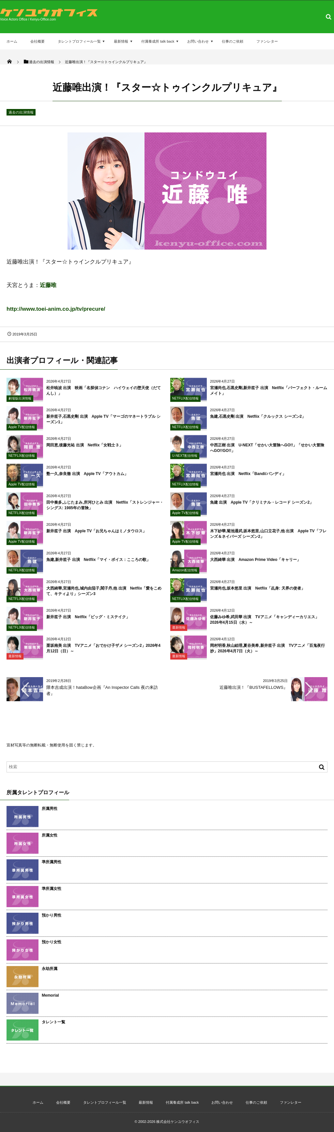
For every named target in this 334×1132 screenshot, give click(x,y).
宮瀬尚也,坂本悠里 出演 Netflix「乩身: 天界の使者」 (257, 591)
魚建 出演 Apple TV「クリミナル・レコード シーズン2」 (261, 505)
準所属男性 (51, 862)
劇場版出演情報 (19, 401)
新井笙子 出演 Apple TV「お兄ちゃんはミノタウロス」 (96, 534)
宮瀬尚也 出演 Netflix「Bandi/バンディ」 (248, 476)
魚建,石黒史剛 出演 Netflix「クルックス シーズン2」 (258, 419)
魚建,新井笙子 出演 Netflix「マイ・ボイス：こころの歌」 (98, 562)
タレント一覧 (53, 1022)
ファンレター (267, 41)
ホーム (12, 41)
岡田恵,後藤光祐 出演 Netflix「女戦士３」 (84, 448)
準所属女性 (51, 888)
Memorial (50, 995)
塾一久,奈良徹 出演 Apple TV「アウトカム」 (87, 476)
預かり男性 (51, 915)
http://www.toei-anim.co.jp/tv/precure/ (56, 309)
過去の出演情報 (21, 112)
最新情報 (121, 41)
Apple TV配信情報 (21, 430)
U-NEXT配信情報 (184, 458)
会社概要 (37, 41)
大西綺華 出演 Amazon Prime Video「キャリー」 (255, 562)
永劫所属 (49, 968)
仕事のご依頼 (232, 41)
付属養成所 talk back (157, 41)
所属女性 (49, 835)
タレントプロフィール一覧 (79, 41)
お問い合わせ (198, 41)
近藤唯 (48, 285)
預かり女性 (51, 942)
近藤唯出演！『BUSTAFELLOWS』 (254, 687)
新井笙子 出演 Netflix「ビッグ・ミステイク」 (88, 620)
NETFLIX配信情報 (185, 401)
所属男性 (49, 808)
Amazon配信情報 (184, 573)
